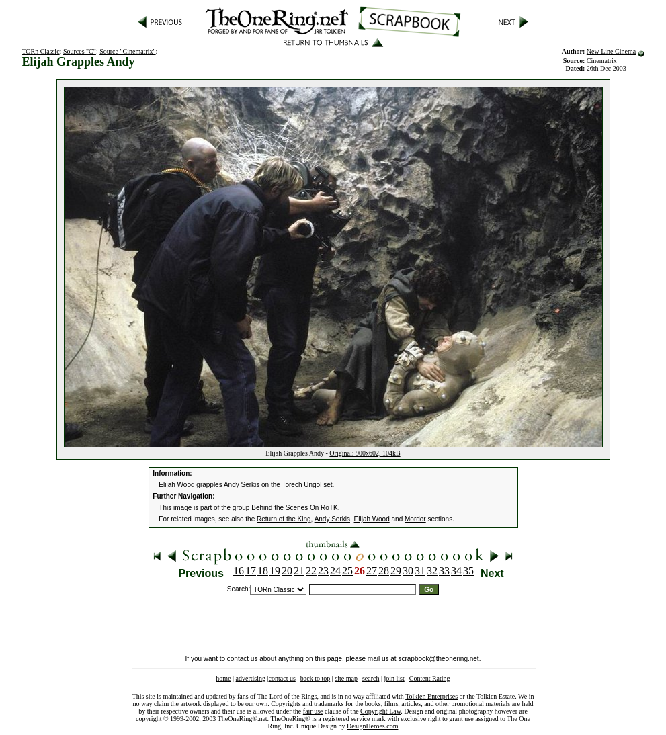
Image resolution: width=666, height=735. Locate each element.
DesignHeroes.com (372, 726)
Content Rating (429, 678)
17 (250, 570)
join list (394, 678)
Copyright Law (380, 711)
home (223, 678)
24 (335, 570)
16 (238, 570)
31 (420, 570)
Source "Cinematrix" (127, 51)
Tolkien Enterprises (431, 696)
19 (274, 570)
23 (323, 570)
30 (408, 570)
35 (468, 570)
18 (262, 570)
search (371, 678)
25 (347, 570)
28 (383, 570)
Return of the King (284, 519)
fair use (313, 711)
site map (346, 678)
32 (432, 570)
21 (299, 570)
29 (395, 570)
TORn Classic (40, 51)
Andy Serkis (332, 519)
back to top (315, 678)
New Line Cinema (611, 51)
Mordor (415, 519)
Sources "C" (79, 51)
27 (371, 570)
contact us (282, 678)
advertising (250, 678)
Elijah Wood (372, 519)
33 (444, 570)
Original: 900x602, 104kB (364, 453)
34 (456, 570)
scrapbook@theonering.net (438, 658)
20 (287, 570)
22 (311, 570)
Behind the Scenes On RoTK (294, 507)
